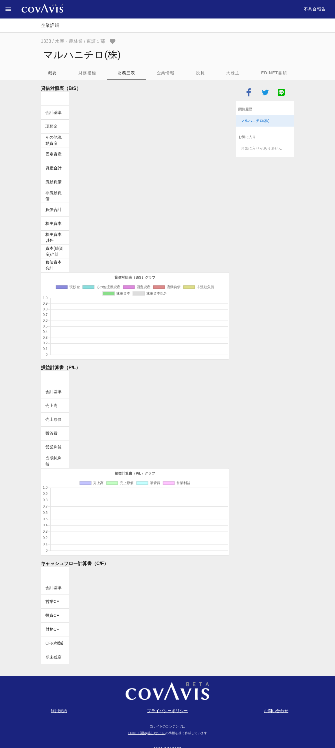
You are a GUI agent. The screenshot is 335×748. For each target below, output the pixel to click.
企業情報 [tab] (165, 73)
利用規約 (59, 710)
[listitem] (265, 121)
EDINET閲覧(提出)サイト (146, 733)
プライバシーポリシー (167, 710)
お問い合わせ (276, 710)
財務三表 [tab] (126, 73)
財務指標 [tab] (87, 73)
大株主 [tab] (233, 73)
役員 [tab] (200, 73)
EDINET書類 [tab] (274, 73)
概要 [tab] (52, 73)
